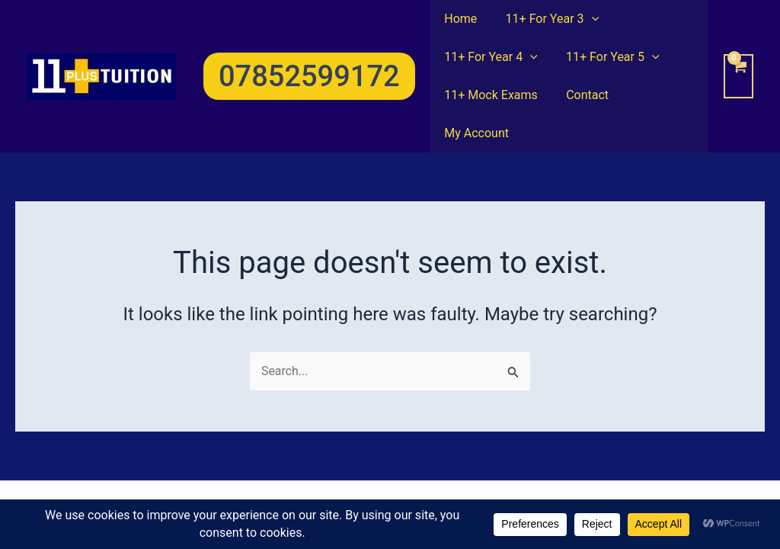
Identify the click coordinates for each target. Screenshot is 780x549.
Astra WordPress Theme (516, 482)
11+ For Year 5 (607, 57)
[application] (585, 19)
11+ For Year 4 (489, 57)
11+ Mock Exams (489, 95)
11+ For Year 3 (546, 19)
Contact (581, 95)
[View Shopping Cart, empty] (738, 57)
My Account (659, 95)
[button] (309, 57)
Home (459, 18)
